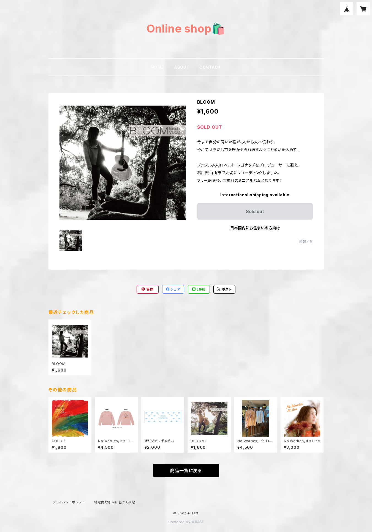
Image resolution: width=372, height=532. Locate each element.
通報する (306, 242)
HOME (157, 67)
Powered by (186, 522)
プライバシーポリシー (69, 502)
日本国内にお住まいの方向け (255, 227)
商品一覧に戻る (186, 470)
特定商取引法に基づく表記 (114, 502)
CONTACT (210, 67)
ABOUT (181, 67)
